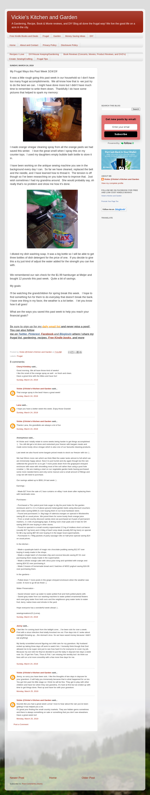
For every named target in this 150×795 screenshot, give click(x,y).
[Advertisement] (52, 753)
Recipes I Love (17, 54)
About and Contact (29, 45)
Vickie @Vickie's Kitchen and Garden (34, 389)
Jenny (19, 626)
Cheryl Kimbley (24, 367)
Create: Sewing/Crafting (20, 59)
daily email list (51, 326)
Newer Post (17, 777)
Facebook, (47, 334)
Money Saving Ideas (75, 36)
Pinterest (34, 334)
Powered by (121, 143)
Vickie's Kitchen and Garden (44, 17)
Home (13, 45)
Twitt (21, 334)
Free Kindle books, (60, 337)
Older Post (88, 777)
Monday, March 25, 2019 (27, 691)
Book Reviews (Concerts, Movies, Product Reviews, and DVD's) (94, 54)
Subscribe (121, 134)
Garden (57, 36)
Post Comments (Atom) (32, 784)
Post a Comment (21, 724)
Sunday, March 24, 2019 (27, 380)
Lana (19, 405)
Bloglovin (66, 334)
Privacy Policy (49, 45)
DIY (91, 36)
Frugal (46, 36)
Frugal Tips (42, 59)
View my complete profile (112, 183)
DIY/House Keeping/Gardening (44, 54)
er (25, 334)
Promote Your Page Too (109, 201)
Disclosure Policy (69, 45)
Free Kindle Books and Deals (24, 36)
